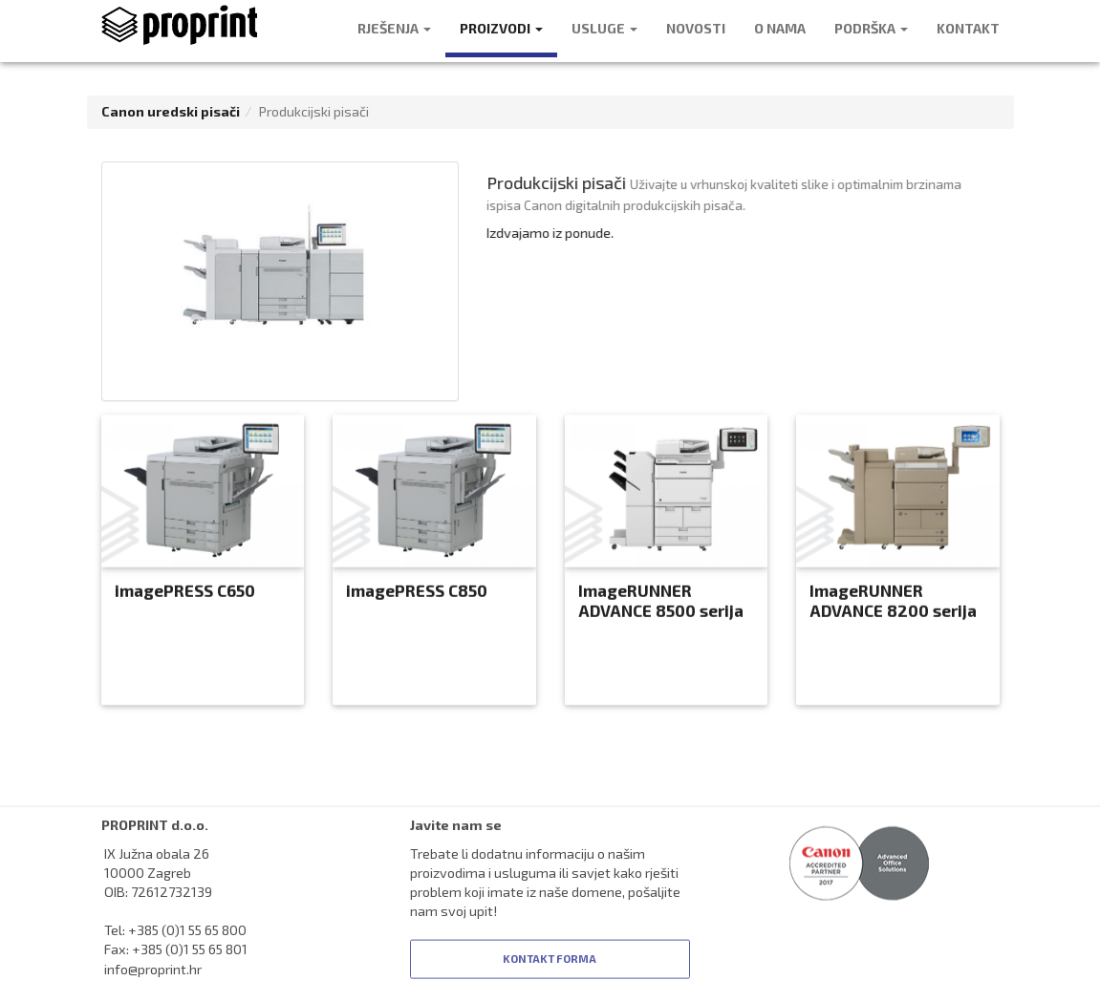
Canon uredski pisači (170, 111)
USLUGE (604, 28)
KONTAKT (968, 28)
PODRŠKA (871, 28)
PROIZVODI (501, 28)
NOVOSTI (695, 28)
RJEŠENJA (394, 28)
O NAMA (780, 28)
